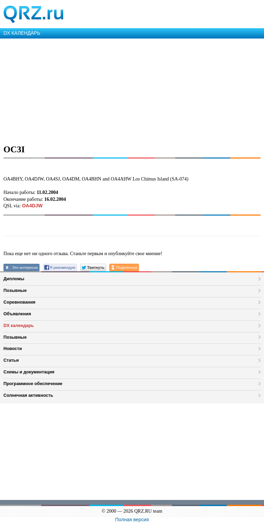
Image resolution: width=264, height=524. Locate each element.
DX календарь (18, 325)
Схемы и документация (28, 371)
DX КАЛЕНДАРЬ (21, 33)
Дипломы (13, 278)
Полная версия (132, 519)
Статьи (11, 360)
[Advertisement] (132, 90)
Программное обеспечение (32, 383)
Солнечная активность (28, 395)
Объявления (17, 313)
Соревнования (19, 302)
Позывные (15, 290)
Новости (12, 348)
